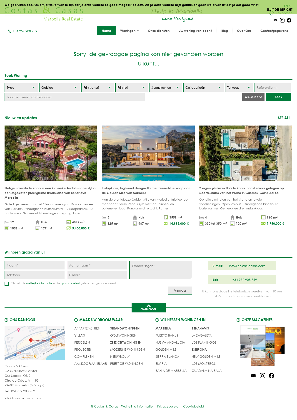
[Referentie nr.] (273, 87)
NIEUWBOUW (120, 356)
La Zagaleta (202, 335)
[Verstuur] (180, 291)
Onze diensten (159, 31)
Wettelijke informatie (137, 406)
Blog (224, 31)
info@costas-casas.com (23, 398)
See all (284, 118)
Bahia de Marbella (171, 370)
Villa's (79, 335)
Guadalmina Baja (207, 370)
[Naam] (35, 265)
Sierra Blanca (167, 356)
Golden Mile (165, 349)
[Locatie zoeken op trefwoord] (75, 97)
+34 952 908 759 (22, 31)
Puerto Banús (166, 335)
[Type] (21, 87)
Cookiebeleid (193, 406)
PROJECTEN (83, 349)
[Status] (239, 87)
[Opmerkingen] (160, 270)
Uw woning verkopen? (195, 31)
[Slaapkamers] (165, 87)
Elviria (161, 363)
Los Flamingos (204, 342)
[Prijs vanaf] (97, 87)
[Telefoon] (35, 275)
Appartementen (87, 328)
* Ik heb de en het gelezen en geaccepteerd (63, 283)
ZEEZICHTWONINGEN (125, 342)
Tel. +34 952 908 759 (20, 391)
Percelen (82, 342)
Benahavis (200, 328)
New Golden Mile (206, 356)
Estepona (199, 349)
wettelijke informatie (39, 283)
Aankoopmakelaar (90, 363)
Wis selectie (253, 97)
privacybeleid (71, 283)
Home (106, 31)
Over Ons (244, 31)
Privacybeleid (168, 406)
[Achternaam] (97, 265)
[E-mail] (97, 275)
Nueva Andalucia (170, 342)
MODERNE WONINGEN (127, 349)
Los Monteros (204, 363)
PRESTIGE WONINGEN (126, 363)
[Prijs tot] (131, 87)
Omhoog (148, 307)
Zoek (278, 97)
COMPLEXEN (84, 356)
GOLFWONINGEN (123, 335)
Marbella (163, 328)
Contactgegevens (274, 31)
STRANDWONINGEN (125, 328)
